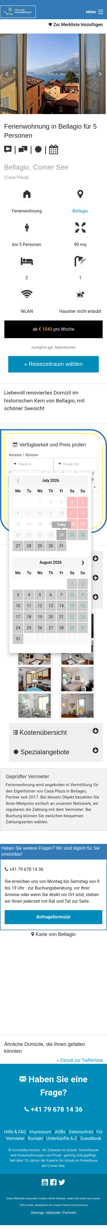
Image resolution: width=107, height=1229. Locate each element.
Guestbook (90, 1138)
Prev (7, 74)
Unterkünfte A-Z (61, 1138)
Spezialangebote (55, 752)
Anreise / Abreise (23, 455)
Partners (69, 1213)
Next (99, 74)
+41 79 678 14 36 (56, 1109)
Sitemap (37, 1213)
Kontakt (35, 1138)
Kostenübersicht (55, 729)
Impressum (40, 1131)
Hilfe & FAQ (15, 1131)
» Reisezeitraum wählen (53, 364)
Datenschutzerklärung (74, 1204)
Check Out (71, 464)
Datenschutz (81, 1131)
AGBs (60, 1131)
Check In (25, 464)
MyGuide (53, 1213)
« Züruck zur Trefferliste (80, 1060)
